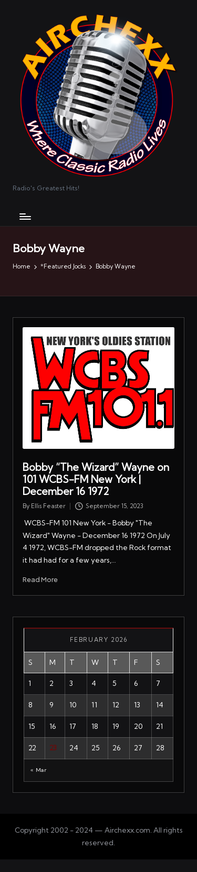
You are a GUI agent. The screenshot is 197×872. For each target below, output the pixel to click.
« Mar (38, 770)
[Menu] (24, 216)
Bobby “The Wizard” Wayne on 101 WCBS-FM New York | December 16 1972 (96, 479)
